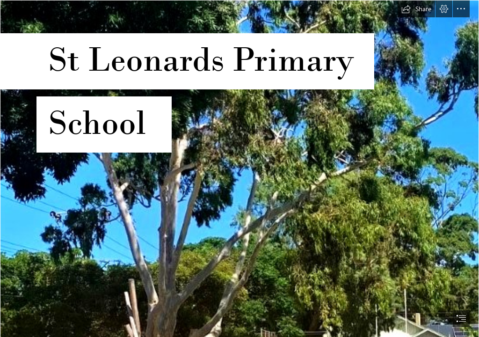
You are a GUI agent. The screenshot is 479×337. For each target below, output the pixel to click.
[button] (416, 8)
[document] (239, 168)
